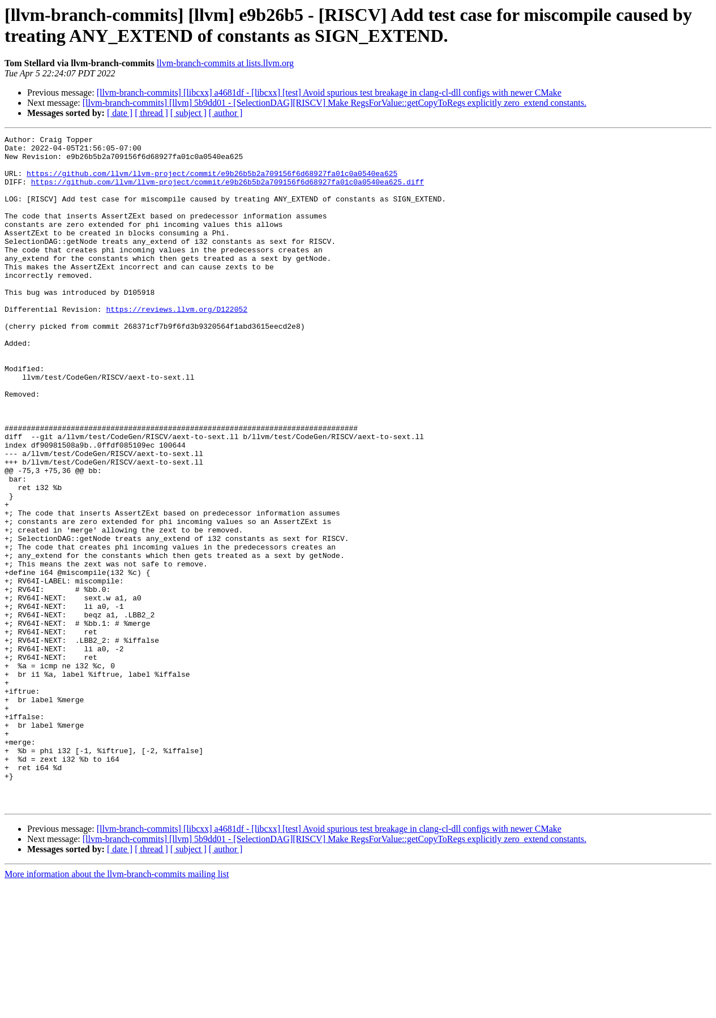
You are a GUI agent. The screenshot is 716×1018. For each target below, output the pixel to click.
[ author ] (226, 113)
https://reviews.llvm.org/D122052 (176, 345)
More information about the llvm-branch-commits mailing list (117, 1008)
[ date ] (119, 113)
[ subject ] (188, 113)
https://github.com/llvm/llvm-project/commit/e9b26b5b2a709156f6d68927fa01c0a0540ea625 (212, 182)
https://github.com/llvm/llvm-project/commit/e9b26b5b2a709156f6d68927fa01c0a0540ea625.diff (227, 192)
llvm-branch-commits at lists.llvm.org (225, 63)
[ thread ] (151, 113)
